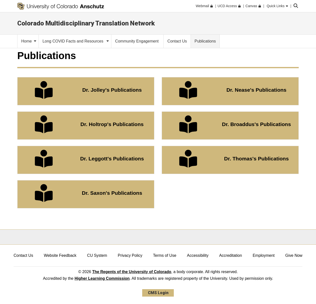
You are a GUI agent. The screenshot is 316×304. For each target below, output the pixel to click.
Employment (264, 255)
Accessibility (197, 255)
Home (28, 41)
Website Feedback (60, 255)
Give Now (293, 255)
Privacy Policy (130, 255)
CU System (97, 255)
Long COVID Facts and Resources (75, 41)
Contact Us (23, 255)
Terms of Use (164, 255)
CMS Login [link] (158, 292)
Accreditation (230, 255)
